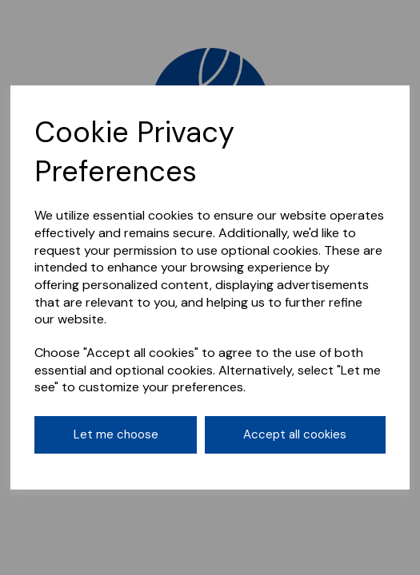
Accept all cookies (294, 434)
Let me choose (116, 434)
